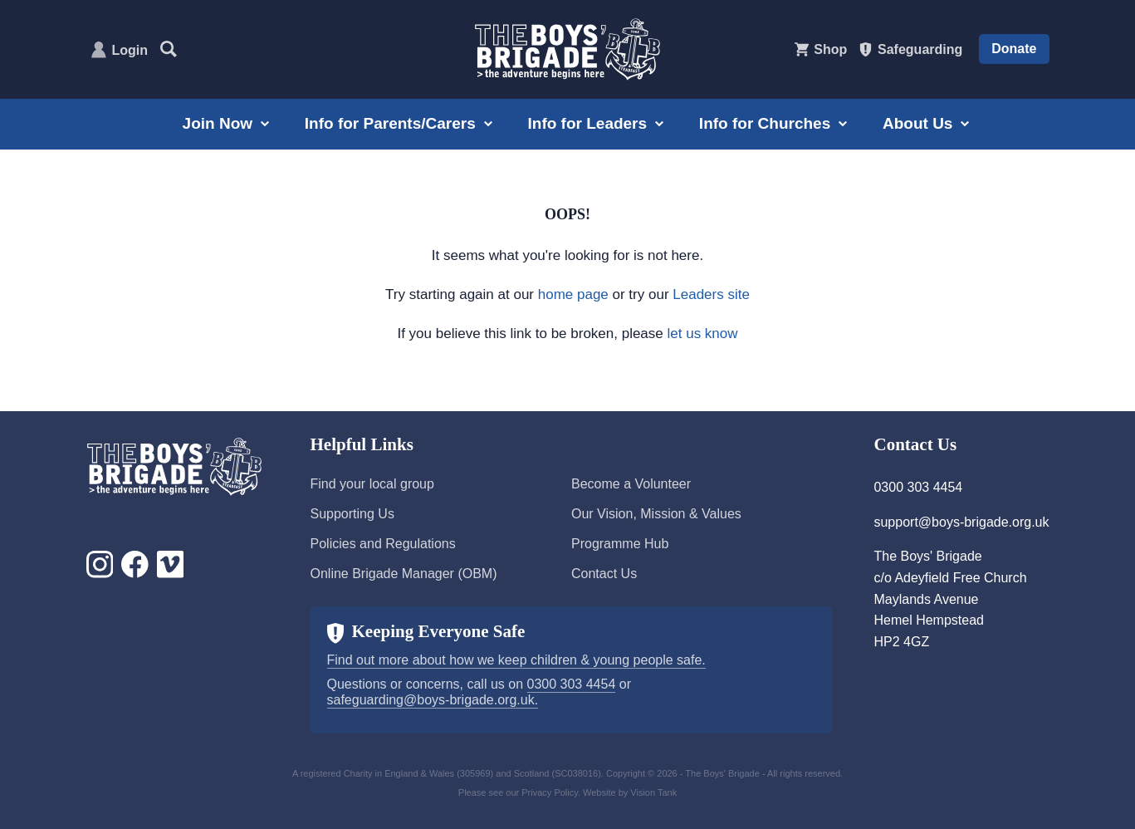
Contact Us (604, 574)
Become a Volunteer (631, 484)
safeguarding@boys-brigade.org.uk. (433, 700)
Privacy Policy (549, 792)
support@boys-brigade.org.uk (961, 522)
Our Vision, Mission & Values (656, 514)
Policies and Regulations (383, 544)
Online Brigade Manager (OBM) (404, 574)
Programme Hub (619, 544)
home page (573, 294)
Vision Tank (653, 792)
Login (130, 50)
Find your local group (372, 484)
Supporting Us (352, 514)
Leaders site (711, 294)
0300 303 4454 (571, 684)
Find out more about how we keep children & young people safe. (516, 660)
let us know (703, 333)
